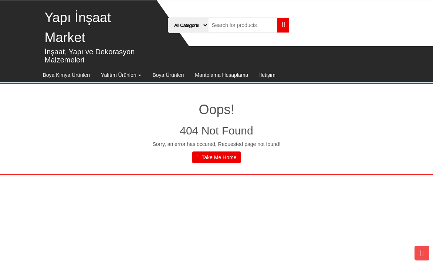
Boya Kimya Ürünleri (66, 75)
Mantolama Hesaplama (221, 75)
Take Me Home (217, 157)
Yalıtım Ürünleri (121, 75)
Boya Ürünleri (168, 75)
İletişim (267, 75)
